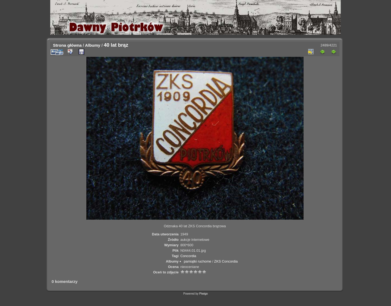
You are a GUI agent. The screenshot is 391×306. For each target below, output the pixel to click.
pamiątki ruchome (197, 261)
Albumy (92, 45)
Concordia (188, 256)
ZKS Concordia (226, 261)
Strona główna (67, 45)
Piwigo (203, 293)
